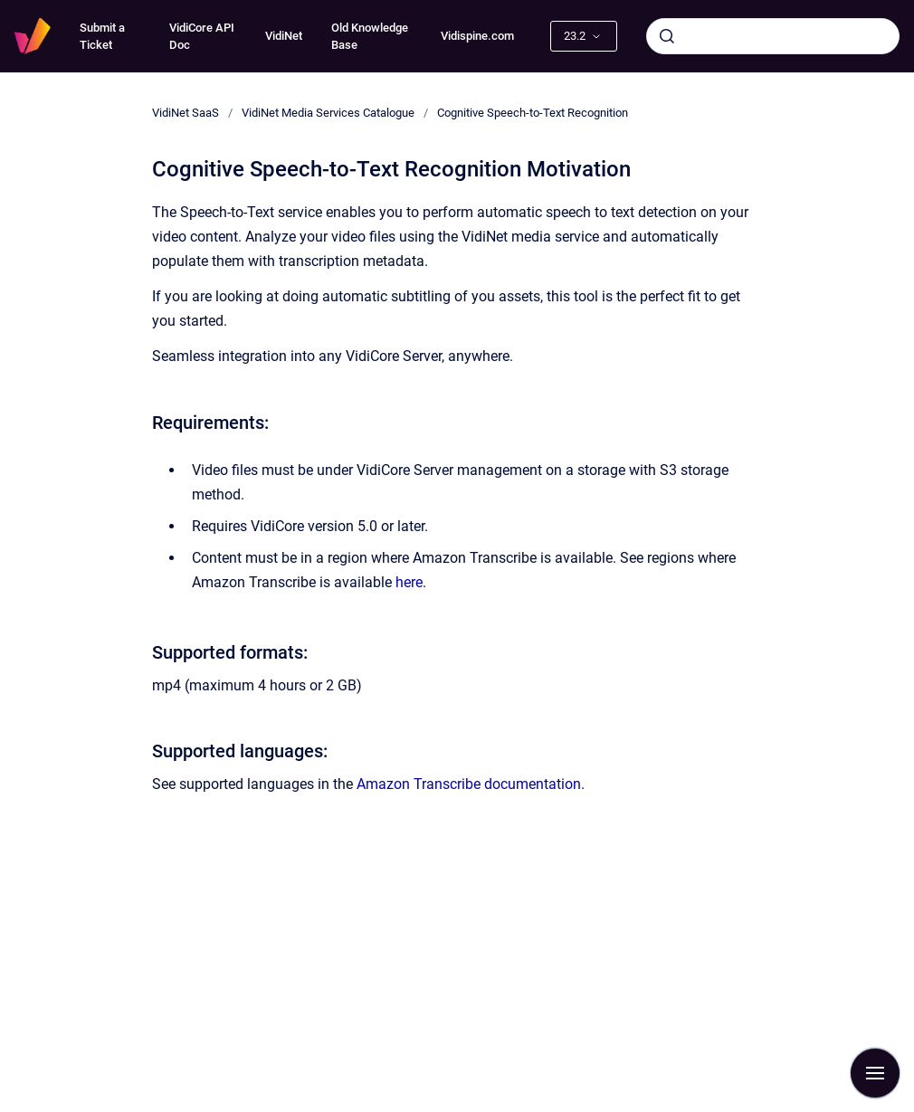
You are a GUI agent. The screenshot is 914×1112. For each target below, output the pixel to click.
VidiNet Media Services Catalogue (328, 112)
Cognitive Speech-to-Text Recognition (532, 112)
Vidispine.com (477, 36)
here (409, 582)
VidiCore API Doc (201, 36)
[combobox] (773, 36)
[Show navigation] (875, 1073)
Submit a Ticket (102, 36)
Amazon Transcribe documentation (469, 784)
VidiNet (283, 36)
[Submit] (666, 36)
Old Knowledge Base (369, 36)
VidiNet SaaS (185, 112)
